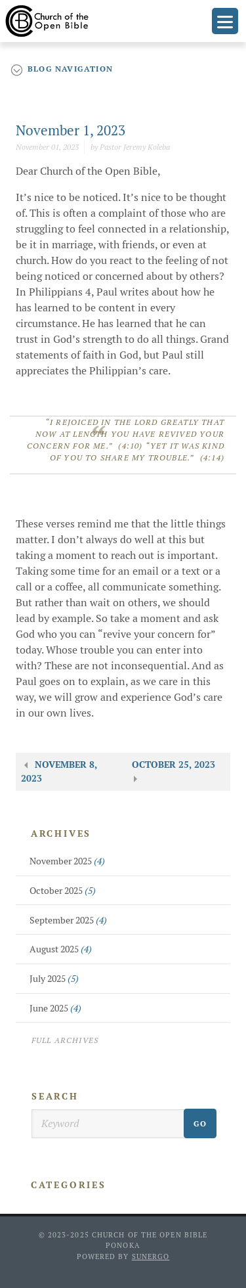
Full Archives (65, 1040)
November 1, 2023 (70, 130)
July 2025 (54, 979)
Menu (225, 21)
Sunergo (151, 1256)
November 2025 (67, 861)
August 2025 (61, 949)
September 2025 (68, 920)
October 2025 (63, 891)
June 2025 (55, 1008)
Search (55, 1096)
